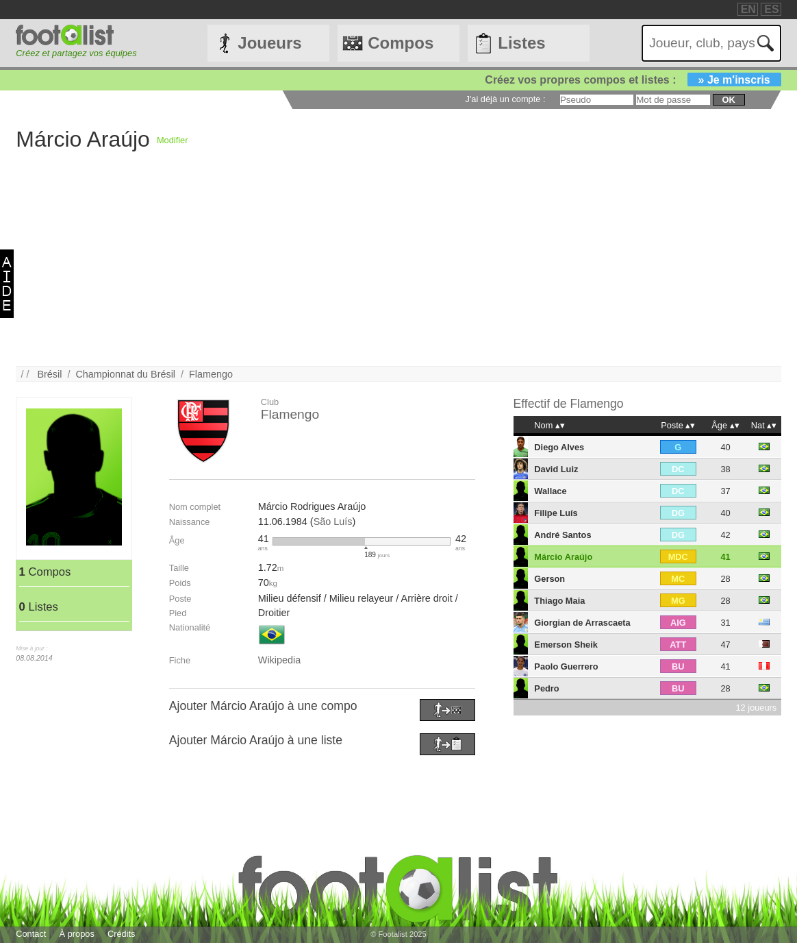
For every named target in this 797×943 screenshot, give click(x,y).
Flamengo (211, 374)
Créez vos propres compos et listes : (633, 80)
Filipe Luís (555, 513)
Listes (521, 43)
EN (748, 9)
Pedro (546, 688)
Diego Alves (559, 447)
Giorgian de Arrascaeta (582, 622)
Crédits (121, 934)
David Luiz (556, 469)
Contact (31, 934)
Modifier (172, 140)
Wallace (550, 491)
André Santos (562, 535)
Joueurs (269, 43)
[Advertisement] (398, 270)
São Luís (333, 521)
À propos (77, 934)
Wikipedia (279, 659)
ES (771, 9)
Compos (400, 43)
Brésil (49, 374)
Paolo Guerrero (566, 666)
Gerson (549, 579)
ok (728, 100)
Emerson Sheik (565, 644)
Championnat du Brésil (125, 374)
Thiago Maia (559, 601)
